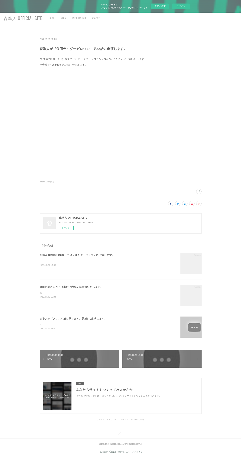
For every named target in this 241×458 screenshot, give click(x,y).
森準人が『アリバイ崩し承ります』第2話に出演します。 (73, 318)
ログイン (181, 6)
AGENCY (96, 17)
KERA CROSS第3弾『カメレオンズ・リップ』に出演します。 (77, 255)
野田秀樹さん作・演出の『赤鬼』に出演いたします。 (71, 286)
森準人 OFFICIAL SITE (23, 18)
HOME (51, 17)
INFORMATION (79, 17)
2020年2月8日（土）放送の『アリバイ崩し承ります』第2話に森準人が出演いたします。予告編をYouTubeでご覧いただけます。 (106, 325)
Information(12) (47, 182)
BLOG (63, 17)
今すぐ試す (160, 6)
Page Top (120, 434)
